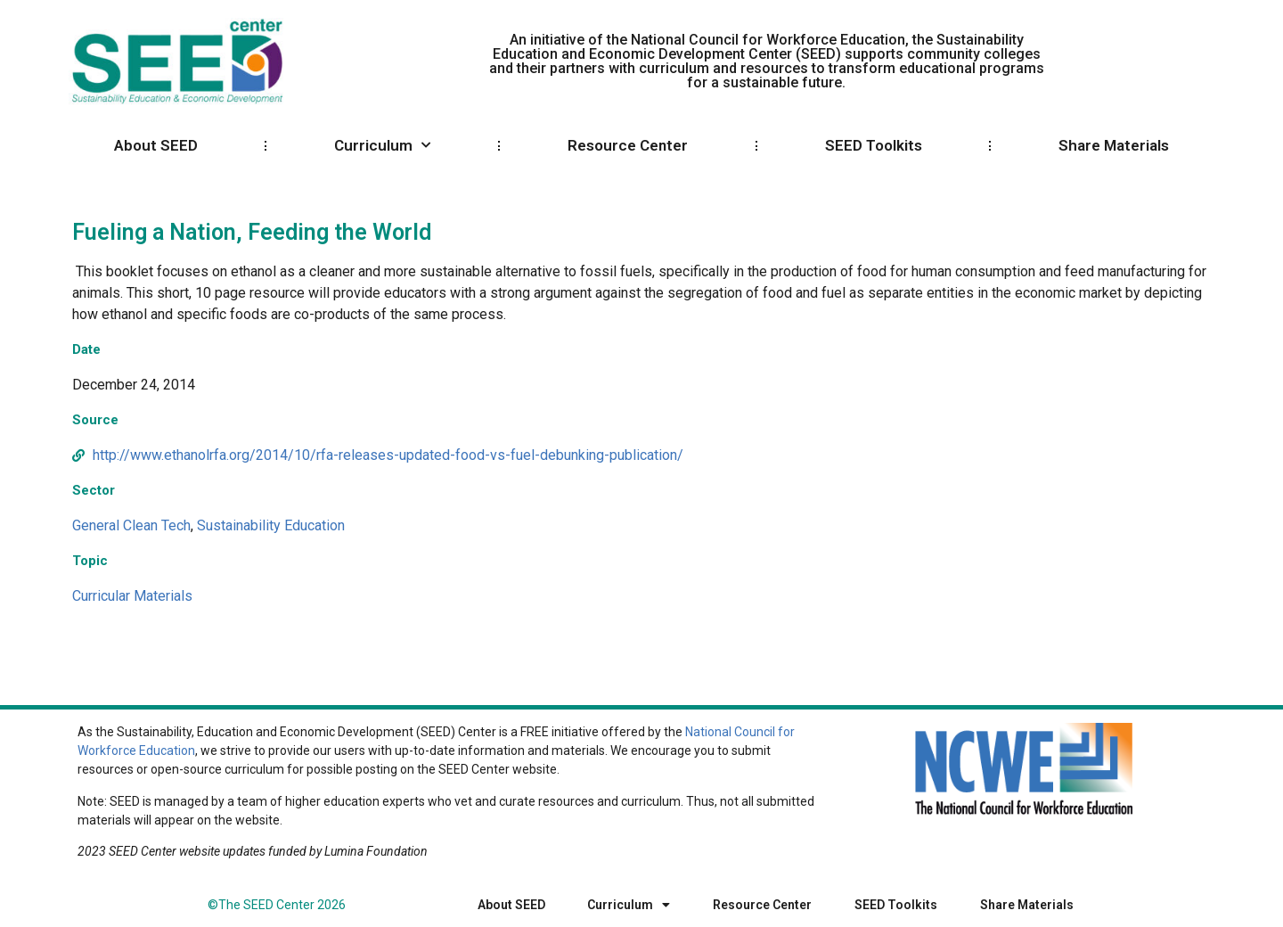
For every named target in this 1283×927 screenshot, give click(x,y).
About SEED (156, 145)
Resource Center (628, 145)
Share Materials (1113, 145)
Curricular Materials (132, 595)
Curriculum (382, 145)
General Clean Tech (131, 525)
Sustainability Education (271, 525)
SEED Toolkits (873, 145)
